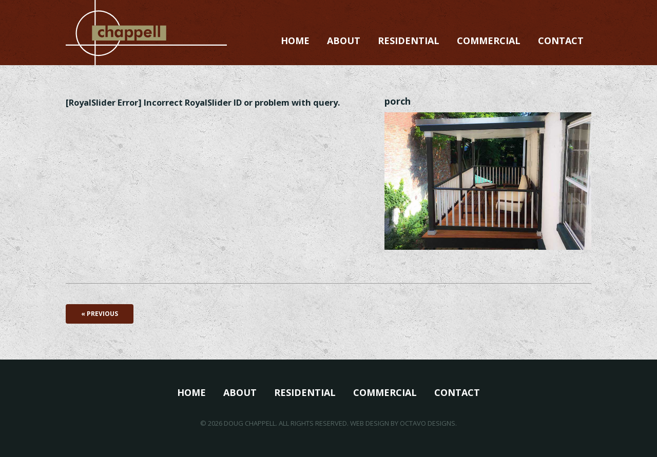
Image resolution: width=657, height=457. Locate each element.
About (343, 40)
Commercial (488, 40)
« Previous (99, 313)
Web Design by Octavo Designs (402, 423)
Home (295, 40)
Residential (408, 40)
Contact (561, 40)
